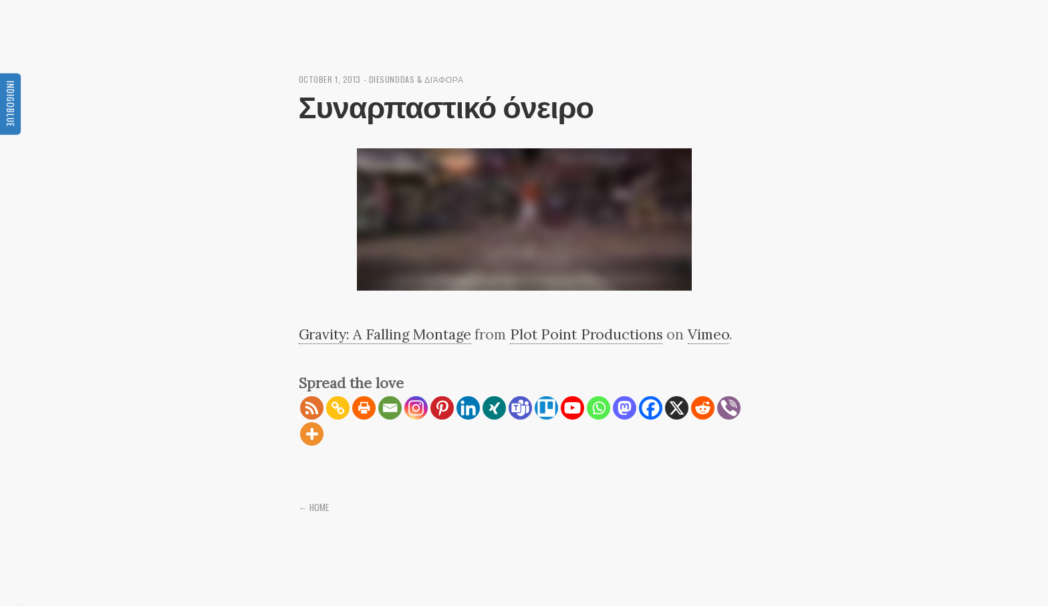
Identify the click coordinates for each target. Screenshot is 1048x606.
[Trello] (546, 408)
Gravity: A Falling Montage (385, 334)
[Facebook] (650, 408)
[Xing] (494, 408)
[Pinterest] (442, 408)
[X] (676, 408)
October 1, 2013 (330, 79)
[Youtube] (572, 408)
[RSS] (311, 408)
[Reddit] (702, 408)
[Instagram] (416, 408)
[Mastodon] (624, 408)
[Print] (364, 408)
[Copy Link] (338, 408)
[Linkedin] (468, 408)
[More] (311, 434)
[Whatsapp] (598, 408)
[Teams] (520, 408)
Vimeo (708, 334)
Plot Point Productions (586, 334)
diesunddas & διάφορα (416, 79)
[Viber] (729, 408)
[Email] (390, 408)
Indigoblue (10, 103)
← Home (314, 507)
